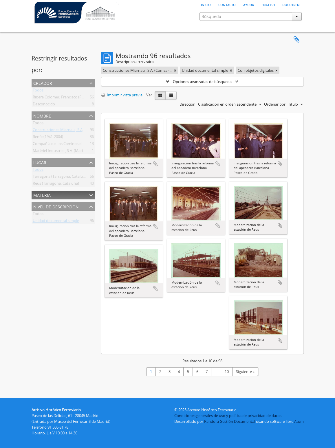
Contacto (227, 4)
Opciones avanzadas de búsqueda (202, 81)
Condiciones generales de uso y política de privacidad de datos (227, 415)
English (268, 4)
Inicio (206, 4)
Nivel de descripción (56, 206)
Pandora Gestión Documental (229, 421)
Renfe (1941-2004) (48, 137)
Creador (42, 83)
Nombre (42, 115)
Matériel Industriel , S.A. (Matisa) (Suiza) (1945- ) (73, 151)
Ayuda (248, 4)
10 (227, 371)
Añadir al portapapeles (155, 164)
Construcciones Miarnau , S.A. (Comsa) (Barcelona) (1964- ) (82, 130)
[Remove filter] (175, 70)
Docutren (291, 4)
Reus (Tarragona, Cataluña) (56, 184)
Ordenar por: (275, 104)
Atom (299, 421)
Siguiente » (245, 371)
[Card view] (160, 95)
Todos (38, 91)
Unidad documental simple (56, 221)
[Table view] (171, 95)
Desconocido (44, 105)
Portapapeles (296, 39)
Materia (42, 195)
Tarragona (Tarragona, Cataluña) (60, 177)
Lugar (39, 162)
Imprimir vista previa (121, 95)
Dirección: (188, 104)
